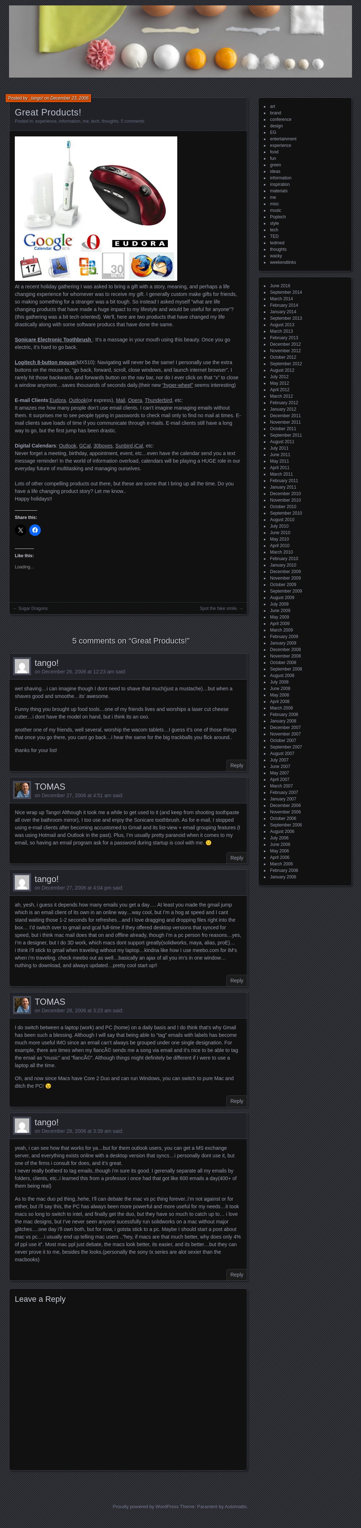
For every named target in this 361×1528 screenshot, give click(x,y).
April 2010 (280, 545)
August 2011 (282, 441)
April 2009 (280, 623)
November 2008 (285, 656)
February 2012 (284, 402)
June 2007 (280, 766)
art (272, 106)
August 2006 (282, 831)
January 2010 (283, 565)
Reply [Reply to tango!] (236, 765)
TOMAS (50, 786)
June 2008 (280, 688)
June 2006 (280, 844)
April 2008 (280, 701)
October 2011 (283, 428)
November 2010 (285, 500)
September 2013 (286, 318)
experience (46, 121)
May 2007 (279, 773)
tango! (47, 663)
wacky (276, 255)
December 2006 (285, 805)
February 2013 (284, 337)
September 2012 (286, 363)
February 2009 (284, 636)
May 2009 (279, 617)
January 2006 (283, 876)
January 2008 (283, 721)
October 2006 (283, 818)
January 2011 (283, 487)
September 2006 (286, 825)
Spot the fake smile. (219, 608)
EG (273, 132)
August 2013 (282, 324)
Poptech (278, 216)
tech (95, 121)
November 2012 (285, 350)
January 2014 (283, 311)
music (275, 210)
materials (279, 190)
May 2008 (279, 695)
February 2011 (284, 480)
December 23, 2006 (69, 98)
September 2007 (286, 747)
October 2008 (283, 662)
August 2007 (282, 753)
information (69, 121)
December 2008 (285, 649)
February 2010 (284, 558)
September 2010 (286, 513)
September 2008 (286, 669)
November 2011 (285, 422)
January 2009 (283, 643)
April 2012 (280, 389)
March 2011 (281, 474)
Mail (120, 400)
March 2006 (281, 863)
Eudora (57, 400)
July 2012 (279, 376)
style (274, 223)
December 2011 (285, 415)
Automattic (236, 1506)
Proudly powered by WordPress (146, 1506)
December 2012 (285, 344)
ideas (275, 171)
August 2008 (282, 675)
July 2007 (279, 760)
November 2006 (285, 812)
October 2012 (283, 357)
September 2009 (286, 591)
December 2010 (285, 493)
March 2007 (281, 786)
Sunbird (124, 446)
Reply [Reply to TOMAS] (236, 858)
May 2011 (279, 461)
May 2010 (279, 539)
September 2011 (286, 435)
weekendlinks (283, 262)
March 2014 (281, 298)
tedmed (277, 242)
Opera (135, 400)
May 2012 (279, 383)
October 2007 (283, 740)
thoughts (110, 121)
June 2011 (280, 454)
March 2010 (281, 552)
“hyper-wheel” (177, 385)
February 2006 (284, 870)
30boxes (103, 446)
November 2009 (285, 578)
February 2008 (284, 714)
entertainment (283, 138)
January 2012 (283, 409)
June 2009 (280, 610)
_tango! (36, 98)
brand (275, 112)
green (275, 164)
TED (274, 236)
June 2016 (280, 285)
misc (274, 203)
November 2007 (285, 734)
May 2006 (279, 851)
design (276, 125)
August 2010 (282, 519)
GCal (85, 446)
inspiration (280, 184)
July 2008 (279, 682)
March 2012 (281, 396)
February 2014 (284, 305)
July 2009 (279, 604)
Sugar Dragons (33, 608)
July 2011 (279, 448)
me (86, 121)
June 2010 (280, 532)
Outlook (77, 400)
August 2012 (282, 370)
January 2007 (283, 799)
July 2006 (279, 838)
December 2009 (285, 571)
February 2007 (284, 792)
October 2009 (283, 584)
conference (280, 119)
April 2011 (280, 467)
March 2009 (281, 630)
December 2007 (285, 727)
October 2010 (283, 506)
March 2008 (281, 708)
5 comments (132, 121)
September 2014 (286, 292)
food (274, 151)
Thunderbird (158, 400)
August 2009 (282, 597)
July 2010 (279, 526)
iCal (138, 446)
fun (273, 158)
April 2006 (280, 857)
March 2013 (281, 331)
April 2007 (280, 779)
